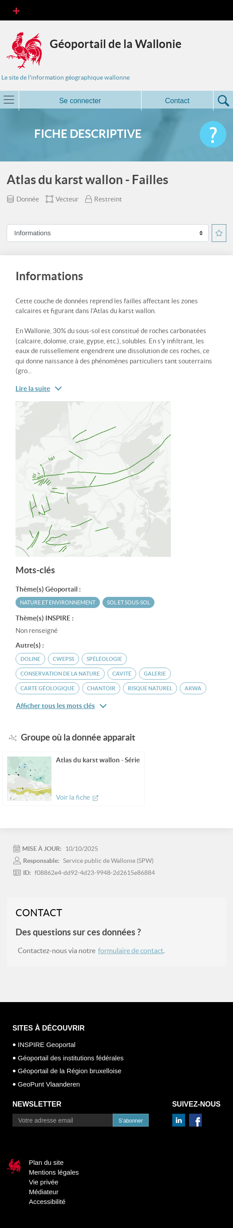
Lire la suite (33, 388)
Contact (177, 101)
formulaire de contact (130, 950)
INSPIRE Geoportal (46, 1044)
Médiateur (44, 1192)
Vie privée (43, 1182)
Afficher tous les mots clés (61, 706)
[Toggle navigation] (16, 10)
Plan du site (46, 1162)
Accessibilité (47, 1201)
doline (30, 659)
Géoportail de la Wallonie (116, 43)
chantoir (101, 688)
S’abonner (130, 1121)
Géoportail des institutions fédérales (70, 1058)
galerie (155, 673)
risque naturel (150, 688)
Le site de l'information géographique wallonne (65, 77)
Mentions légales (54, 1172)
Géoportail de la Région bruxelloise (69, 1071)
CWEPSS (63, 659)
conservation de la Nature (60, 673)
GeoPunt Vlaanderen (49, 1084)
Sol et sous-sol (128, 602)
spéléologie (104, 659)
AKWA (193, 688)
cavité (121, 673)
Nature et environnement (57, 602)
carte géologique (47, 688)
